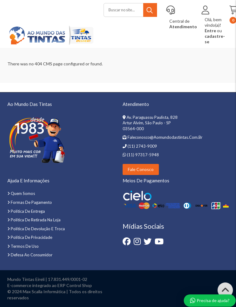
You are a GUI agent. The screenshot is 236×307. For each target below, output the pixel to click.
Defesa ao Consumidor (32, 254)
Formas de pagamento (31, 202)
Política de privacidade (31, 237)
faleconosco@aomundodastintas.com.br (165, 137)
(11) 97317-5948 (142, 154)
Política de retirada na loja (36, 219)
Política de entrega (28, 211)
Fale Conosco (141, 169)
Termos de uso (25, 246)
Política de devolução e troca (38, 228)
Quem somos (23, 193)
